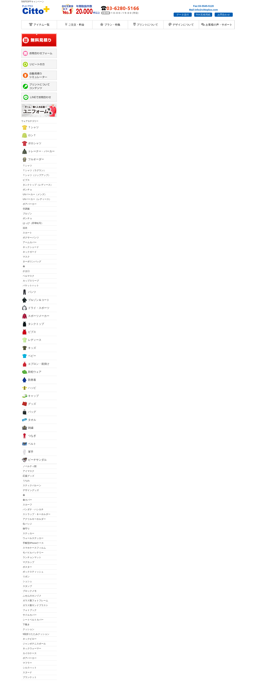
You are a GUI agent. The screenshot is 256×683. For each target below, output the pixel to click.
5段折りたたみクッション (36, 634)
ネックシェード (31, 247)
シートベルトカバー (33, 619)
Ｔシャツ (30, 127)
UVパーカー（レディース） (37, 199)
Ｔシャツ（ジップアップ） (36, 175)
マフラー (27, 663)
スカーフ (27, 504)
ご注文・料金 (74, 24)
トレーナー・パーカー (38, 151)
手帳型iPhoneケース (33, 543)
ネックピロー (30, 639)
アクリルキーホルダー (34, 519)
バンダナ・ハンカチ (33, 509)
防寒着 (29, 380)
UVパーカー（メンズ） (35, 194)
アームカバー (30, 242)
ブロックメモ (30, 591)
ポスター (27, 567)
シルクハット (30, 667)
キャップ (30, 396)
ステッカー (28, 533)
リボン (26, 576)
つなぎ (29, 435)
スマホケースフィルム (34, 547)
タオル (29, 419)
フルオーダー (33, 159)
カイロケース (30, 653)
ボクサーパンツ (31, 237)
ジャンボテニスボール (34, 643)
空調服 (26, 208)
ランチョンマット (32, 557)
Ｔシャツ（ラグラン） (34, 170)
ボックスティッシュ (33, 571)
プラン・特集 (110, 24)
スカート (27, 232)
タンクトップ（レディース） (38, 184)
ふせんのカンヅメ (32, 595)
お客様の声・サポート (216, 24)
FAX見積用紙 (203, 14)
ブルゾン (27, 213)
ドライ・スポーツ (35, 308)
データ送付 (182, 14)
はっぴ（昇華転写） (33, 223)
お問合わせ (223, 14)
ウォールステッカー (33, 538)
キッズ (29, 348)
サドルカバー (30, 615)
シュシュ (27, 581)
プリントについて (145, 24)
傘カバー (27, 499)
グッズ (29, 403)
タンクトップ (33, 324)
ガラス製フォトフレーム (35, 600)
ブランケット (30, 677)
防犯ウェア (31, 372)
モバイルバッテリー (33, 552)
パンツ (29, 292)
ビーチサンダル (34, 459)
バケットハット (31, 285)
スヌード (27, 672)
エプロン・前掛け (35, 364)
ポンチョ (27, 189)
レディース (31, 340)
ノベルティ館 (30, 466)
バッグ (29, 411)
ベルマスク (28, 276)
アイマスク (28, 471)
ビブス (26, 180)
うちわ (26, 480)
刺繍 (27, 427)
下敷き (26, 624)
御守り (26, 528)
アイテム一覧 (39, 24)
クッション (28, 629)
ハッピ (29, 388)
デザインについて (181, 24)
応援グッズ (28, 476)
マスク (26, 256)
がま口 (26, 271)
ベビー (29, 356)
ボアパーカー (30, 204)
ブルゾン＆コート (35, 300)
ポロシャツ (31, 143)
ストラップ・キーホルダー (36, 514)
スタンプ (27, 586)
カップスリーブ (31, 280)
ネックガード (30, 252)
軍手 (27, 451)
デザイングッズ (31, 490)
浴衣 (25, 228)
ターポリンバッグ (32, 261)
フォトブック (30, 610)
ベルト (29, 443)
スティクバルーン (32, 485)
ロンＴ (29, 135)
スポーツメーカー (35, 316)
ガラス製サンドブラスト (35, 605)
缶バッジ (27, 523)
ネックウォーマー (32, 648)
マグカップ (28, 562)
